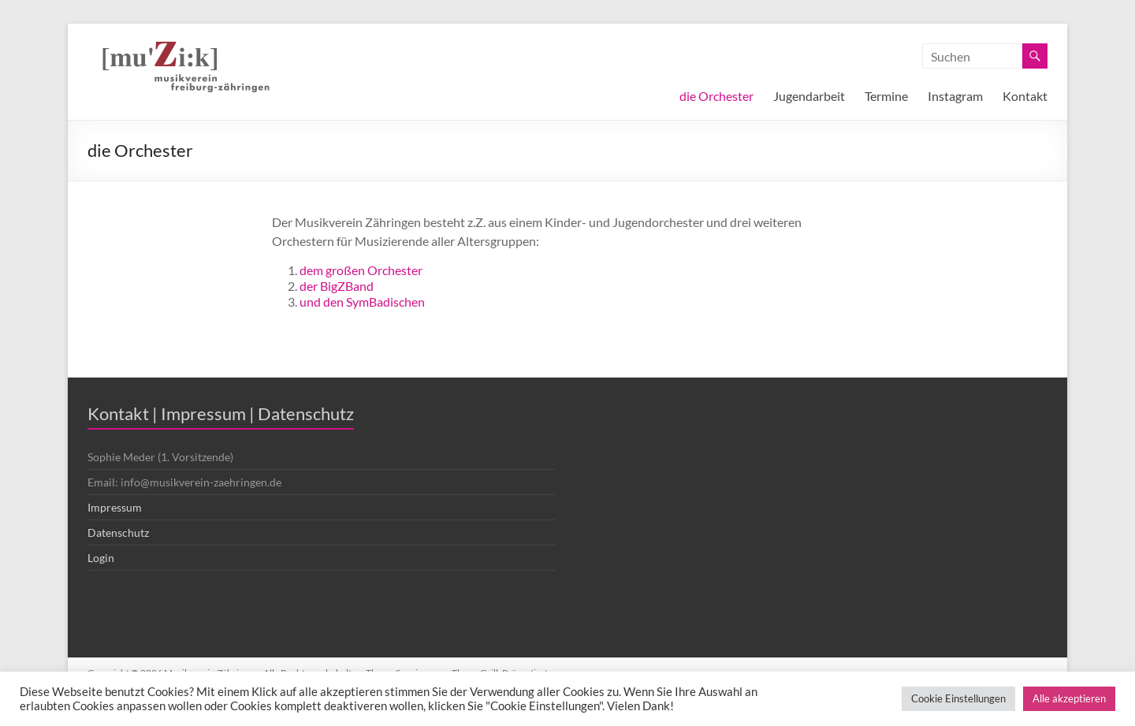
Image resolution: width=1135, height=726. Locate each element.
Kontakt (1025, 95)
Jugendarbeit (809, 95)
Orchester (394, 269)
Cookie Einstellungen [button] (958, 698)
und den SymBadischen (362, 301)
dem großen (333, 269)
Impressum (114, 507)
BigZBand (347, 285)
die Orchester (716, 95)
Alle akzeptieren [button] (1069, 698)
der (310, 285)
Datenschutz (118, 532)
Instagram (955, 95)
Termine (886, 95)
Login (100, 557)
